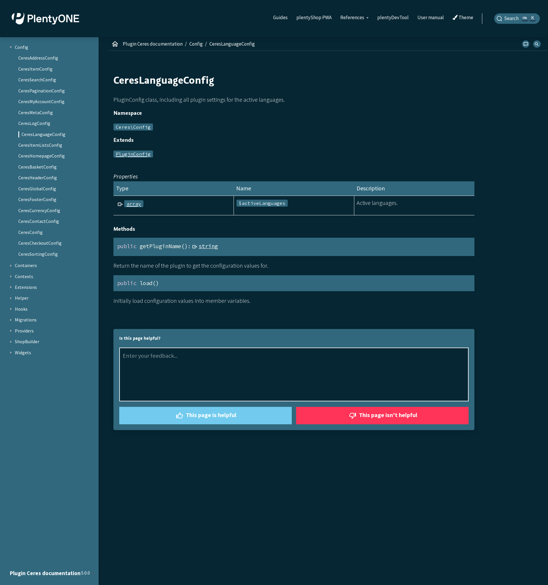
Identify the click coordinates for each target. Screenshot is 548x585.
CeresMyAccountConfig (41, 101)
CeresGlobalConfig (37, 189)
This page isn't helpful (382, 416)
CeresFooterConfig (37, 199)
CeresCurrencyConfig (39, 210)
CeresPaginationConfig (41, 91)
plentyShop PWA (314, 17)
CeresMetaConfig (35, 112)
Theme (463, 18)
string (208, 246)
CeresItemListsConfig (40, 145)
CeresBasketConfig (37, 167)
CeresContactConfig (38, 221)
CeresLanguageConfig (43, 134)
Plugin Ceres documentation (153, 44)
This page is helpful (205, 416)
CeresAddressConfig (38, 58)
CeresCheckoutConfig (40, 243)
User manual (430, 17)
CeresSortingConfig (38, 254)
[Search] (517, 18)
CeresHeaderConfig (37, 177)
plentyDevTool (393, 17)
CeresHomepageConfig (41, 156)
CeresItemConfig (35, 69)
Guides (280, 17)
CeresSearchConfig (37, 80)
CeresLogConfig (34, 123)
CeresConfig (30, 232)
